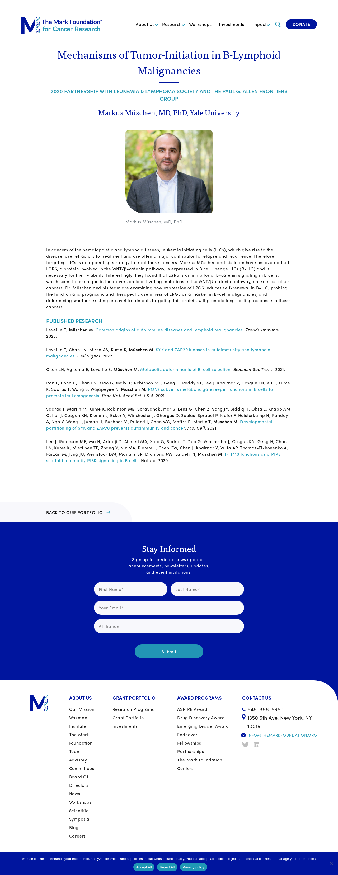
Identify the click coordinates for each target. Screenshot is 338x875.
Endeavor (187, 734)
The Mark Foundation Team (81, 742)
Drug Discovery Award (201, 717)
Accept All (144, 867)
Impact (259, 24)
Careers (77, 836)
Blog (74, 827)
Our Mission (82, 709)
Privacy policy (194, 867)
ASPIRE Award (192, 709)
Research (172, 24)
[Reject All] (331, 863)
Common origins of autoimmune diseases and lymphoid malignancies (169, 330)
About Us (145, 24)
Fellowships (189, 743)
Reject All (167, 867)
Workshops (200, 24)
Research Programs (133, 709)
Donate (301, 24)
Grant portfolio (128, 717)
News (74, 794)
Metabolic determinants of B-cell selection (185, 369)
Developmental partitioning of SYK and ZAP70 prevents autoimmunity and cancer (159, 424)
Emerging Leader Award (203, 726)
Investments (231, 24)
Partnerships (190, 751)
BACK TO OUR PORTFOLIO (74, 512)
